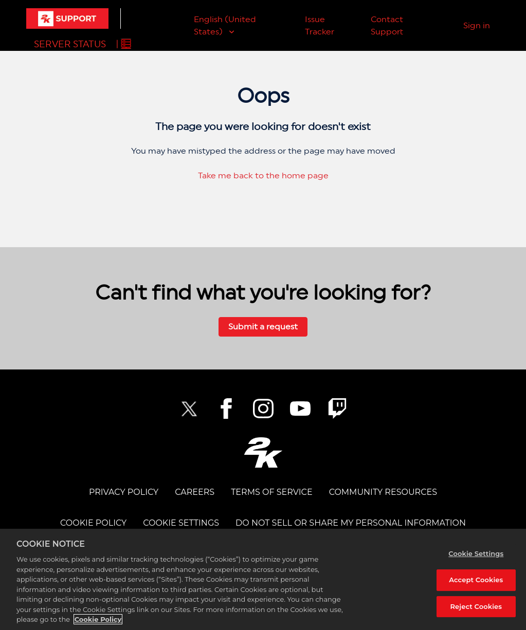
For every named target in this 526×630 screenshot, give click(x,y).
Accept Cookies (476, 580)
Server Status (70, 44)
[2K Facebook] (226, 408)
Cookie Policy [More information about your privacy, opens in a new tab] (98, 619)
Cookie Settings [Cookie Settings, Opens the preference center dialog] (475, 553)
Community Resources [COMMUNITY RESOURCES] (383, 492)
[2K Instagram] (263, 408)
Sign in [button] (476, 25)
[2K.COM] (263, 452)
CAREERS (194, 492)
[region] (263, 579)
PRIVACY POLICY (123, 492)
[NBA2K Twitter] (189, 408)
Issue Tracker (319, 25)
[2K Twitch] (337, 408)
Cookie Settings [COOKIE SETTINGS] (181, 523)
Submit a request (263, 326)
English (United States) (225, 25)
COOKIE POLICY (93, 523)
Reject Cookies (476, 606)
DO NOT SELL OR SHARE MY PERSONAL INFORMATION (350, 523)
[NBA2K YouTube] (300, 408)
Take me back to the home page (263, 175)
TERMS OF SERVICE (271, 492)
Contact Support (387, 25)
